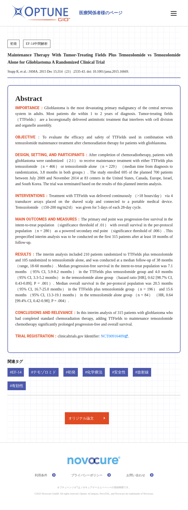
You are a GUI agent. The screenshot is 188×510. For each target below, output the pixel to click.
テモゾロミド (44, 372)
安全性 (120, 372)
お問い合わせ (135, 475)
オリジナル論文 (81, 418)
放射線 (143, 372)
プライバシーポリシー (86, 475)
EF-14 (16, 372)
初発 (71, 372)
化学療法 (94, 372)
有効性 (17, 386)
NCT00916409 (112, 336)
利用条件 (41, 475)
